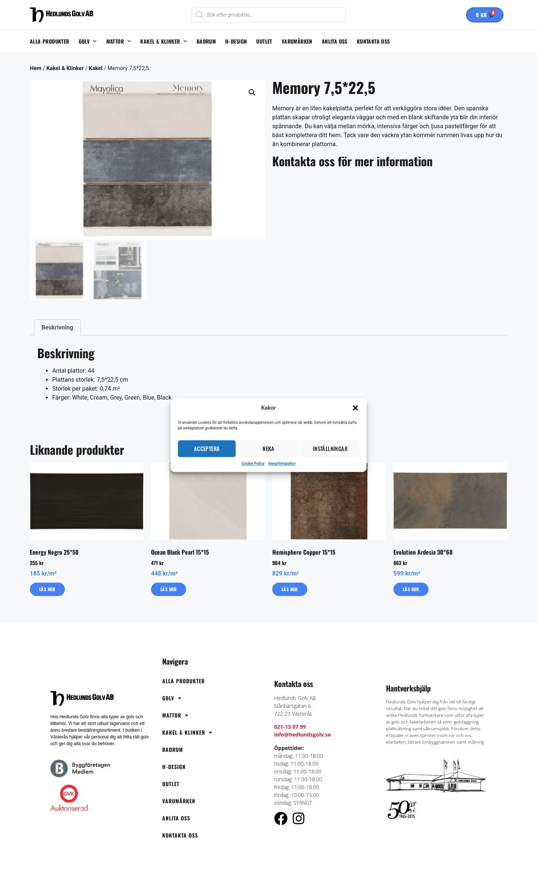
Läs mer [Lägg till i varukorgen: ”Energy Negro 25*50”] (47, 587)
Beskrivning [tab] (57, 325)
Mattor (118, 41)
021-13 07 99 (290, 725)
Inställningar (330, 448)
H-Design (236, 41)
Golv (88, 41)
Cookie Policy (253, 463)
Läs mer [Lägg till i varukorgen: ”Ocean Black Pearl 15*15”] (168, 587)
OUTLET (264, 41)
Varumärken (297, 41)
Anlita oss (335, 41)
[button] (355, 408)
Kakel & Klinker (163, 41)
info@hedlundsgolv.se (302, 733)
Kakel (96, 68)
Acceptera (207, 448)
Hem (35, 68)
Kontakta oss (373, 41)
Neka (268, 448)
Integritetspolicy (281, 463)
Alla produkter (49, 41)
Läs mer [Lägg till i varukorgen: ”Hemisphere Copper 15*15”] (290, 587)
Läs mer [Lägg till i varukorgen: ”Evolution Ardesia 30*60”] (411, 587)
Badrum (206, 41)
